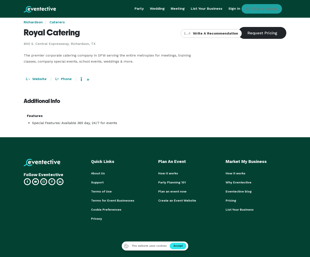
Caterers (57, 22)
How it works (168, 173)
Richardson (33, 22)
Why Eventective (238, 182)
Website (36, 79)
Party (139, 8)
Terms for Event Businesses (112, 200)
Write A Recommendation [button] (211, 33)
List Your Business (206, 8)
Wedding (157, 8)
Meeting (178, 8)
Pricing (231, 200)
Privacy (96, 218)
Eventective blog (239, 191)
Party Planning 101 (172, 182)
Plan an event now (172, 191)
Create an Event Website (177, 200)
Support (97, 182)
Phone (63, 79)
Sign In (234, 8)
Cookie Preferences (106, 209)
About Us (98, 173)
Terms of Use (101, 191)
